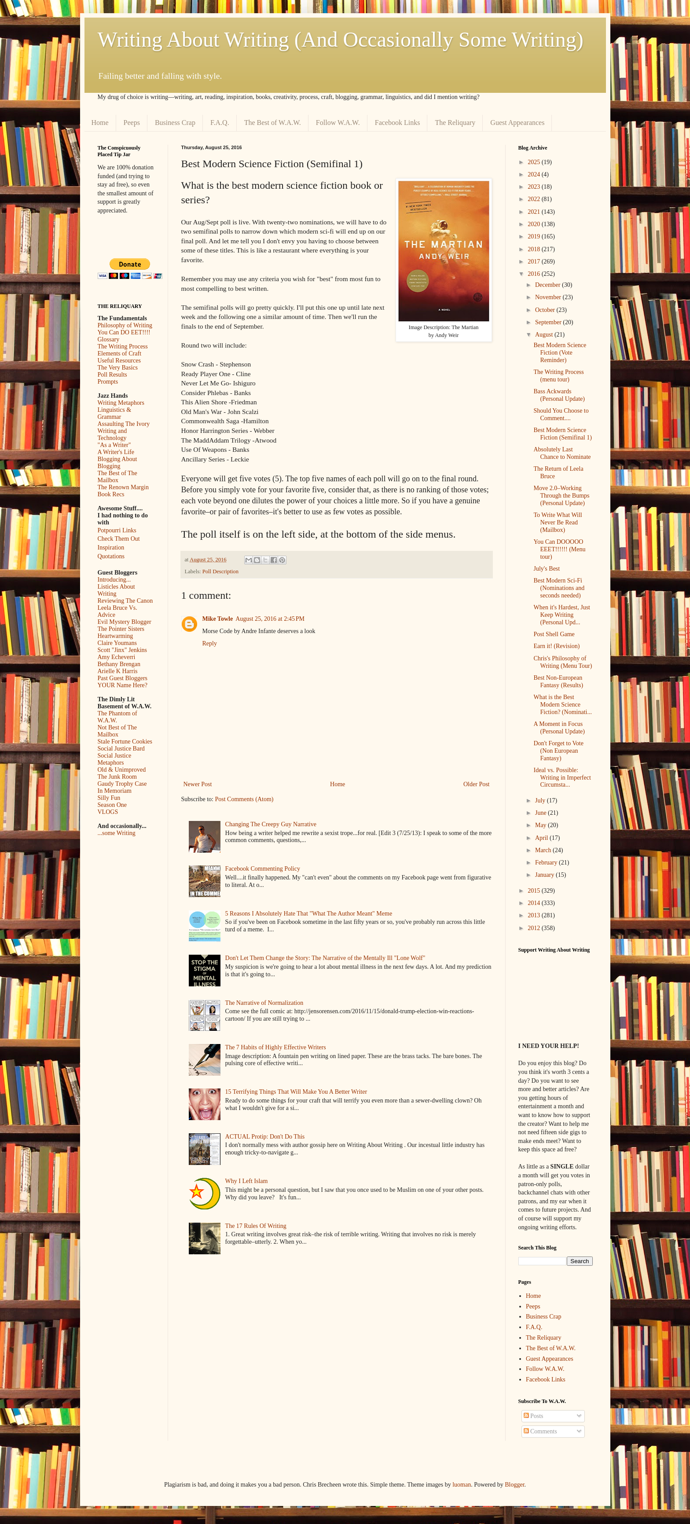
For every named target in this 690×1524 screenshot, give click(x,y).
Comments (540, 1431)
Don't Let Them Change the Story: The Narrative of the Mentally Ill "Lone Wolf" (325, 958)
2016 (535, 274)
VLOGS (108, 812)
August (544, 334)
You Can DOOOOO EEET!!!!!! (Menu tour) (559, 549)
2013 (535, 915)
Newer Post (198, 784)
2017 (535, 261)
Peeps (132, 122)
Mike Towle (217, 618)
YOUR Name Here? (123, 685)
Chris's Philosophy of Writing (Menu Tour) (562, 662)
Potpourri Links (117, 530)
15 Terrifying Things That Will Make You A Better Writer (296, 1091)
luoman (461, 1484)
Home (100, 122)
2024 (535, 174)
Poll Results (112, 374)
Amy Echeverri (117, 657)
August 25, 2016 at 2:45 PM (270, 618)
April (542, 838)
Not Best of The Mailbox (117, 731)
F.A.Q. (219, 122)
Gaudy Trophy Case (122, 783)
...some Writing (117, 833)
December (548, 285)
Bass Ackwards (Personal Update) (558, 395)
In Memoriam (115, 791)
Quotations (111, 556)
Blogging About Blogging (117, 462)
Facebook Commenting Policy (262, 868)
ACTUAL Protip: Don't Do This (265, 1136)
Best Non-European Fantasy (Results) (558, 681)
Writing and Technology (112, 434)
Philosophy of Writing (125, 325)
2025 (535, 162)
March (544, 850)
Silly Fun (109, 798)
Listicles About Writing (116, 590)
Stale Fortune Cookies (125, 741)
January (545, 875)
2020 (535, 224)
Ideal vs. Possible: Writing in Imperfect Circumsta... (562, 777)
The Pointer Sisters (121, 629)
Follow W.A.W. (338, 122)
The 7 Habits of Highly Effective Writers (275, 1047)
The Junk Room (117, 776)
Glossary (109, 339)
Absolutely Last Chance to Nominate (562, 453)
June (541, 813)
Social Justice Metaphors (115, 759)
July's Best (546, 568)
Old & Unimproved (122, 769)
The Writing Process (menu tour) (558, 376)
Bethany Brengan (119, 664)
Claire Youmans (117, 643)
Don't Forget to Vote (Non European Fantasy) (558, 751)
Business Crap (175, 122)
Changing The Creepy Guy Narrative (270, 824)
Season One (112, 805)
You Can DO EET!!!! (124, 332)
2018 (535, 249)
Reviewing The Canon (125, 600)
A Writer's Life (116, 452)
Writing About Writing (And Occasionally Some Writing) (341, 39)
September (549, 322)
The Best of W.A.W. (272, 122)
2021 (535, 212)
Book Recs (111, 494)
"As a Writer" (114, 445)
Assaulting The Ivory (124, 424)
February (547, 862)
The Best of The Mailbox (117, 477)
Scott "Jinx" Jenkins (122, 650)
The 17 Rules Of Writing (255, 1226)
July (541, 800)
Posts (533, 1416)
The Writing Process (123, 346)
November (549, 297)
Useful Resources (119, 360)
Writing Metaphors (121, 402)
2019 (535, 236)
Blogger (514, 1484)
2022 (535, 199)
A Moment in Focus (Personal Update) (558, 728)
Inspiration (111, 547)
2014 (535, 903)
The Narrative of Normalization (264, 1003)
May (541, 825)
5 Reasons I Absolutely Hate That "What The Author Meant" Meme (309, 913)
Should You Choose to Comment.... (560, 414)
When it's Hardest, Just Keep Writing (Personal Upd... (561, 615)
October (546, 310)
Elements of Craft (120, 353)
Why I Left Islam (246, 1181)
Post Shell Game (553, 634)
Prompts (108, 381)
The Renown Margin (123, 487)
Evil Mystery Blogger (124, 622)
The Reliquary (455, 122)
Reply (209, 643)
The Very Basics (118, 367)
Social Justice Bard (121, 748)
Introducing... (114, 579)
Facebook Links (397, 122)
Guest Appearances (517, 122)
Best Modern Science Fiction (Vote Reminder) (559, 352)
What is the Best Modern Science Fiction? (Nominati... (562, 704)
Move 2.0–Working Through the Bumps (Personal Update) (561, 495)
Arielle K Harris (118, 671)
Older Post (476, 784)
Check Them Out (119, 538)
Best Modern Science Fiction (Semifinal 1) (562, 434)
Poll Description (220, 571)
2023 (535, 186)
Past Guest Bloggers (123, 678)
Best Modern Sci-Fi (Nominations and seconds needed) (558, 588)
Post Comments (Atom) (244, 799)
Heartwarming (115, 636)
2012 (535, 928)
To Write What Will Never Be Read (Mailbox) (557, 522)
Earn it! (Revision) (556, 646)
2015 (535, 890)
